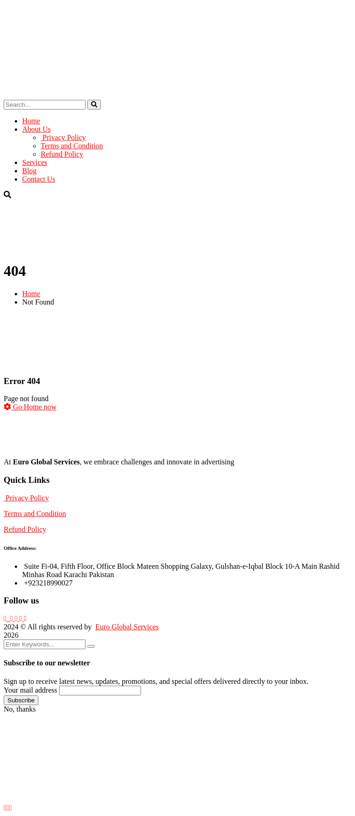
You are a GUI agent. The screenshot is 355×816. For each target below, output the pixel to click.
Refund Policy (25, 529)
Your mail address (30, 690)
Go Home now (30, 407)
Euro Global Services (127, 627)
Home (31, 294)
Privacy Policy (26, 498)
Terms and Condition (35, 514)
